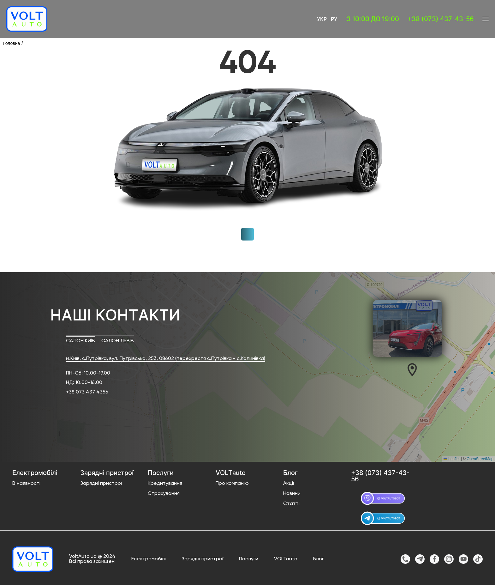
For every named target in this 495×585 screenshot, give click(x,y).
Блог (318, 559)
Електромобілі (148, 559)
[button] (409, 369)
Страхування (164, 493)
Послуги (248, 559)
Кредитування (165, 483)
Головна (11, 43)
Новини (292, 493)
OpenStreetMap (480, 459)
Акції (288, 483)
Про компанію (232, 483)
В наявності (26, 483)
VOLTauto (285, 559)
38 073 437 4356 (88, 392)
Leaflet (452, 459)
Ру (334, 18)
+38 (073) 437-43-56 (441, 19)
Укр (322, 18)
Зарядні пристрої (101, 483)
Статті (291, 503)
